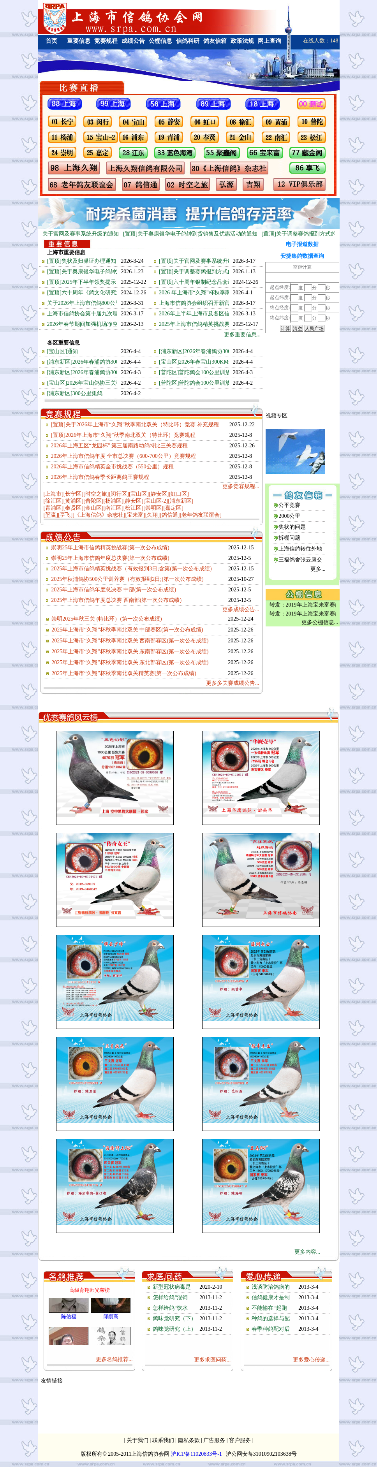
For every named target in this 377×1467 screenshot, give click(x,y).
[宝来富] (135, 515)
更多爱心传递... (311, 1360)
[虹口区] (178, 494)
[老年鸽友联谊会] (200, 515)
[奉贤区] (73, 508)
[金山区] (93, 508)
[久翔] (152, 515)
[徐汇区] (53, 501)
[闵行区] (119, 494)
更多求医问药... (212, 1360)
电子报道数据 (302, 244)
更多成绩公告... (240, 609)
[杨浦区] (113, 501)
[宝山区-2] (155, 501)
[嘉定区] (173, 508)
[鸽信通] (170, 515)
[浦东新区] (180, 501)
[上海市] (53, 494)
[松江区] (133, 508)
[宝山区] (139, 494)
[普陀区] (93, 501)
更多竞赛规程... (240, 486)
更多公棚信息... (319, 622)
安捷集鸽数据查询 (302, 256)
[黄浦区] (73, 501)
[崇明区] (153, 508)
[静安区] (159, 494)
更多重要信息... (242, 335)
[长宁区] (73, 494)
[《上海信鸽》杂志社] (98, 515)
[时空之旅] (96, 494)
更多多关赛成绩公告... (232, 683)
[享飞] (65, 515)
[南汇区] (113, 508)
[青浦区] (53, 508)
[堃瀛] (51, 515)
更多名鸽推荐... (114, 1359)
